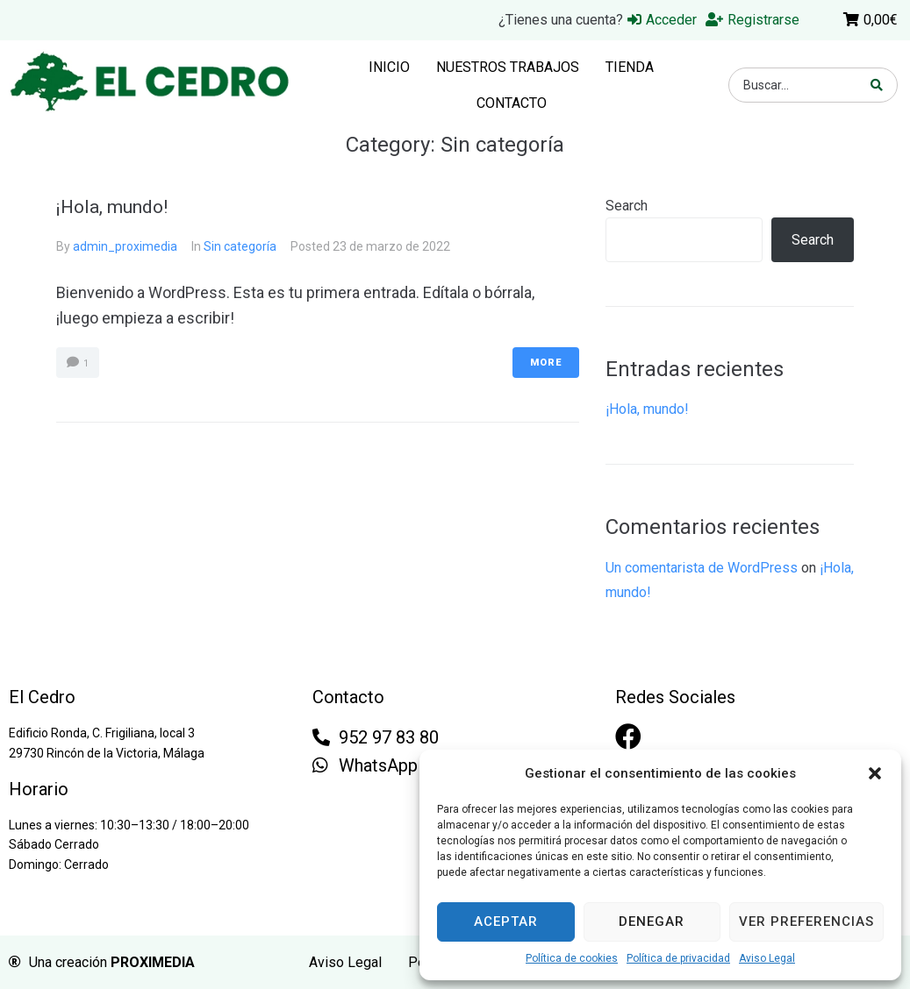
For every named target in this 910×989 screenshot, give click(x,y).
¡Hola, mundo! (112, 206)
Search (626, 205)
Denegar (651, 921)
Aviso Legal (767, 958)
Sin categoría (240, 246)
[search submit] (877, 85)
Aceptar (506, 921)
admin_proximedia (125, 246)
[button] (875, 773)
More (546, 362)
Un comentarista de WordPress (701, 567)
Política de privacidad (678, 958)
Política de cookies (572, 958)
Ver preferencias (806, 921)
